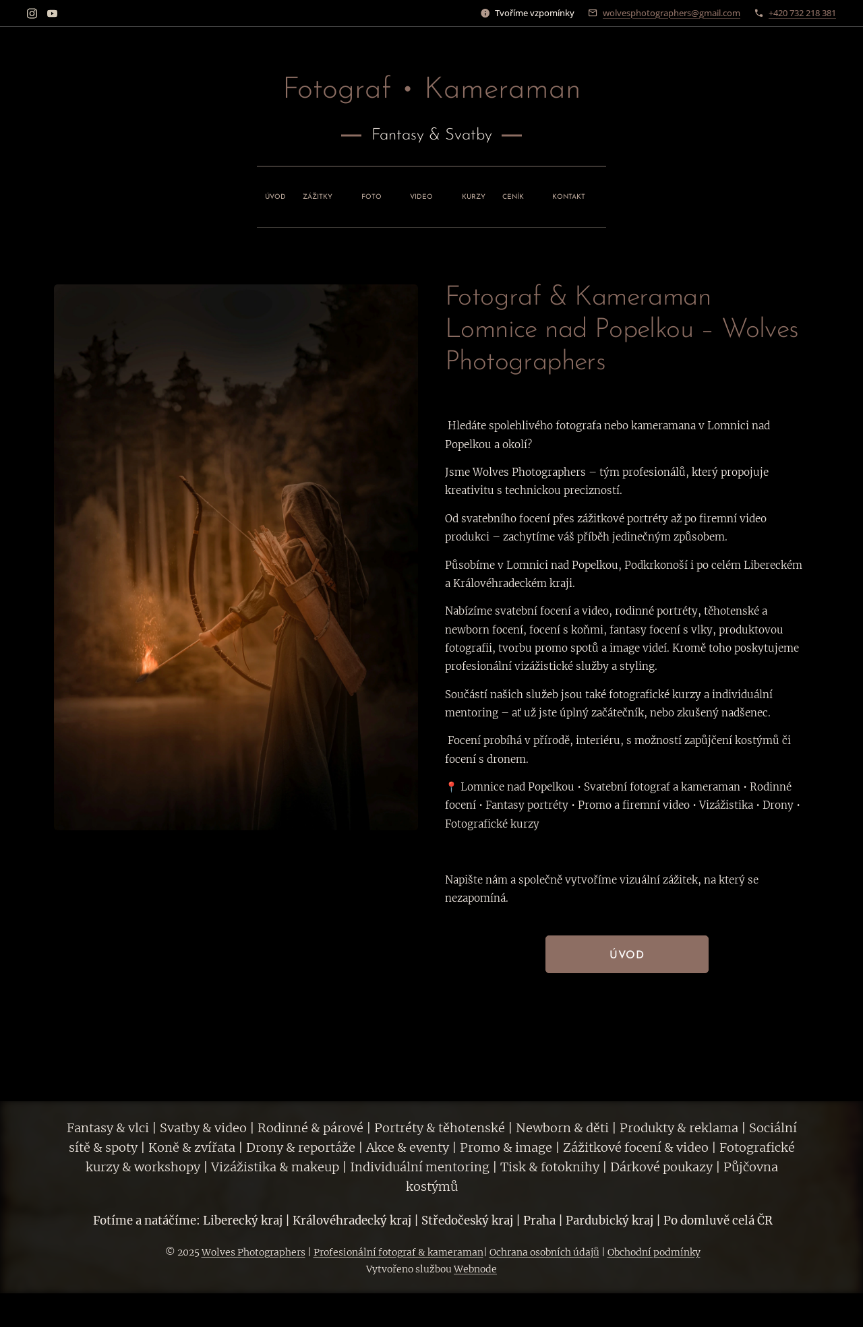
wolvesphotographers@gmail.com (671, 13)
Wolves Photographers (253, 1252)
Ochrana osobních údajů (544, 1252)
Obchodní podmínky (654, 1252)
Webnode (475, 1269)
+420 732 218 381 (802, 13)
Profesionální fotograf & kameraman (398, 1252)
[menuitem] (335, 193)
